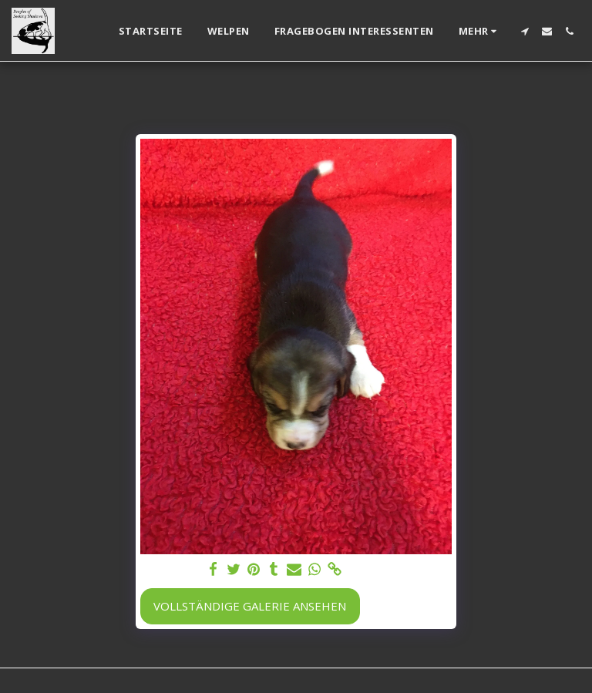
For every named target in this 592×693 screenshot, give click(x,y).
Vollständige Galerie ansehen (249, 606)
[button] (524, 31)
